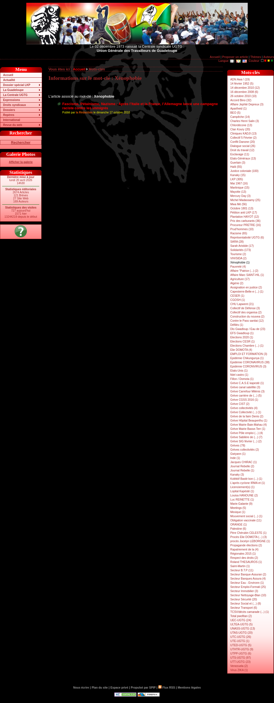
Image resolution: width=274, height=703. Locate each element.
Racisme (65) (238, 233)
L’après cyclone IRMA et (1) (247, 482)
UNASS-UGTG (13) (242, 628)
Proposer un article (235, 57)
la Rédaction (84, 112)
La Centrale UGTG (15, 95)
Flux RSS (166, 687)
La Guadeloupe (13, 90)
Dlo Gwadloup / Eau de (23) (247, 329)
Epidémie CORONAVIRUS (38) (250, 362)
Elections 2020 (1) (241, 337)
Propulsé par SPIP (143, 687)
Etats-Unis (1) (239, 370)
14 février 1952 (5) (242, 83)
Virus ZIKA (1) (239, 670)
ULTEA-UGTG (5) (241, 624)
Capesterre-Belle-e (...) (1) (246, 291)
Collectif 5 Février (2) (243, 137)
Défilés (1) (236, 324)
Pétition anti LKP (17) (243, 212)
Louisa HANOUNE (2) (244, 495)
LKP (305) (236, 179)
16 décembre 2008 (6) (244, 91)
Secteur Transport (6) (243, 607)
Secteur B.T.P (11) (241, 570)
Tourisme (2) (238, 254)
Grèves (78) (237, 445)
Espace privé (119, 687)
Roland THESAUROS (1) (246, 562)
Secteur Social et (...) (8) (245, 603)
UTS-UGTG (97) (240, 657)
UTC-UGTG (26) (240, 636)
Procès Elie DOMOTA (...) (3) (248, 537)
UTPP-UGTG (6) (240, 653)
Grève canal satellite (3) (245, 387)
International (11, 119)
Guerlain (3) (237, 162)
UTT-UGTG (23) (240, 661)
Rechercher (20, 142)
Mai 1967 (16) (239, 183)
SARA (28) (237, 241)
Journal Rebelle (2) (242, 466)
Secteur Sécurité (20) (243, 599)
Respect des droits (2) (244, 557)
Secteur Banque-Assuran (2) (248, 574)
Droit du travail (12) (242, 150)
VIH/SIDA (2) (238, 258)
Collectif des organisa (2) (246, 312)
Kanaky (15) (237, 175)
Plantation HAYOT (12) (244, 216)
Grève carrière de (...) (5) (246, 395)
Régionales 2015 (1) (243, 553)
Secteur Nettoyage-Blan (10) (248, 595)
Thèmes (255, 57)
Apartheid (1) (238, 108)
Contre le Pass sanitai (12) (247, 320)
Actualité (9, 80)
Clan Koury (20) (240, 129)
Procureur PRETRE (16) (245, 225)
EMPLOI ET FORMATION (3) (248, 354)
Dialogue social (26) (242, 146)
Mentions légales (189, 687)
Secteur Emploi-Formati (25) (248, 586)
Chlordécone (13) (241, 125)
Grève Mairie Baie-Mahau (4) (248, 424)
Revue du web (12, 124)
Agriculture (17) (240, 279)
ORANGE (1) (238, 524)
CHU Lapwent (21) (242, 304)
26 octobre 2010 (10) (243, 96)
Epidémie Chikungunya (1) (247, 358)
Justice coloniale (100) (244, 170)
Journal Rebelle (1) (242, 470)
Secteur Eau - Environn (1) (247, 582)
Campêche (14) (240, 116)
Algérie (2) (236, 283)
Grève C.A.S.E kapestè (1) (247, 383)
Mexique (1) (237, 512)
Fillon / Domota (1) (242, 378)
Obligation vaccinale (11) (246, 520)
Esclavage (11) (239, 154)
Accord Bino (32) (240, 100)
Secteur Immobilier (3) (244, 591)
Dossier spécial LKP (16, 85)
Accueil (215, 57)
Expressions (11, 99)
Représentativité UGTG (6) (247, 237)
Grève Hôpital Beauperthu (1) (248, 420)
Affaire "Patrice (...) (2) (244, 270)
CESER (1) (237, 295)
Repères (8, 114)
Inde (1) (235, 458)
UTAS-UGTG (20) (241, 632)
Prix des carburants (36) (245, 220)
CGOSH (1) (237, 299)
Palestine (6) (238, 528)
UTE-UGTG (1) (239, 641)
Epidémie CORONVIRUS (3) (248, 366)
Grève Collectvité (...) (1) (245, 412)
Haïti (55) (236, 166)
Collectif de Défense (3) (245, 308)
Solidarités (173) (240, 250)
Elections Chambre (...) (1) (246, 345)
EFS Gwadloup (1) (242, 333)
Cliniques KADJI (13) (243, 133)
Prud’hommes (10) (242, 229)
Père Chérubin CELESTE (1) (248, 532)
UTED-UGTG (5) (240, 645)
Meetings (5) (238, 507)
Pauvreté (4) (238, 266)
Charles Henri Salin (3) (244, 121)
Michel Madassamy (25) (245, 200)
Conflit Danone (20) (242, 141)
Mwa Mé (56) (238, 204)
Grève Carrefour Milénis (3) (247, 391)
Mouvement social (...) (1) (246, 516)
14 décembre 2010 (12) (245, 87)
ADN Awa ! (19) (240, 79)
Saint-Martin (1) (240, 566)
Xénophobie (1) (240, 262)
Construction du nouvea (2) (247, 316)
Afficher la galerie (21, 162)
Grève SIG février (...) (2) (246, 441)
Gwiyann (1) (237, 453)
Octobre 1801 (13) (241, 208)
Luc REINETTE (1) (242, 499)
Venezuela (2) (239, 666)
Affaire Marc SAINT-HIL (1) (247, 274)
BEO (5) (235, 112)
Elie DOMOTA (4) (241, 349)
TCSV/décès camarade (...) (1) (249, 611)
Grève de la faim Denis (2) (246, 416)
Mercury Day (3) (240, 195)
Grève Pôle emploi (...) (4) (246, 433)
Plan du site (100, 687)
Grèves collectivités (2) (244, 449)
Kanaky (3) (237, 474)
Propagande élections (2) (246, 545)
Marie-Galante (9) (241, 503)
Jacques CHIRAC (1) (243, 462)
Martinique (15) (239, 187)
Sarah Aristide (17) (242, 245)
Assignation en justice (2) (246, 287)
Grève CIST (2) (239, 403)
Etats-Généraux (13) (243, 158)
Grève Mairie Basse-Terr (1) (247, 428)
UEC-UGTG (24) (240, 620)
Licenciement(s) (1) (242, 487)
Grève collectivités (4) (243, 408)
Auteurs (268, 57)
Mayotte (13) (238, 191)
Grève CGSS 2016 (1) (244, 399)
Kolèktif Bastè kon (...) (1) (246, 478)
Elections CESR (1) (242, 341)
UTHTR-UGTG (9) (241, 649)
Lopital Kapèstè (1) (242, 491)
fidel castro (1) (239, 374)
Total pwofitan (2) (241, 616)
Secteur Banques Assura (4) (248, 578)
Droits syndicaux (14, 104)
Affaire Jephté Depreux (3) (246, 104)
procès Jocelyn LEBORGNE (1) (250, 541)
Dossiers (9, 109)
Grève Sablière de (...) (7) (246, 437)
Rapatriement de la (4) (244, 549)
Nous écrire (81, 687)
